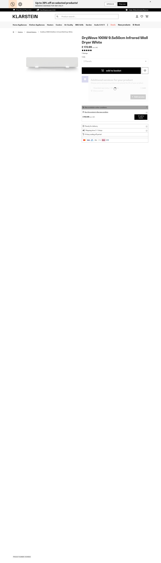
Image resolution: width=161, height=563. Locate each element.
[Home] (15, 32)
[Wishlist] (142, 16)
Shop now (122, 4)
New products (132, 25)
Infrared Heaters (32, 32)
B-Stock (144, 25)
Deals (121, 25)
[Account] (137, 16)
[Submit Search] (57, 16)
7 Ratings (85, 53)
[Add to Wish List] (145, 70)
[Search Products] (87, 16)
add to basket (111, 70)
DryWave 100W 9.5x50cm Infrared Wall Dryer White (57, 32)
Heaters (20, 32)
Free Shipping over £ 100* (48, 10)
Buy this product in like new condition (97, 112)
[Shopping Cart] (146, 16)
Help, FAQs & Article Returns (138, 10)
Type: (83, 57)
